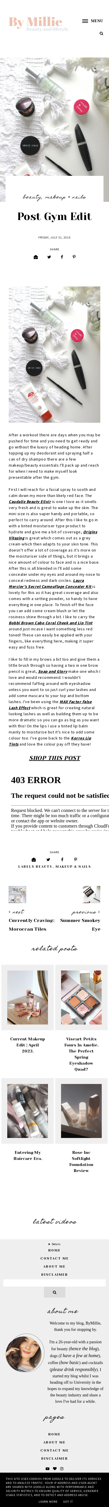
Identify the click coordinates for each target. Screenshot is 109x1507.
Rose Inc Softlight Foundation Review (81, 1161)
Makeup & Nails (65, 197)
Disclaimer (54, 1275)
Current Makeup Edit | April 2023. (27, 1045)
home (54, 1250)
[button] (89, 21)
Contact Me (54, 1258)
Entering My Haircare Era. (27, 1155)
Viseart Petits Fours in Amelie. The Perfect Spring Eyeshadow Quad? (81, 1054)
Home (54, 1434)
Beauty (32, 197)
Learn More (48, 1502)
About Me (54, 1266)
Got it (68, 1502)
